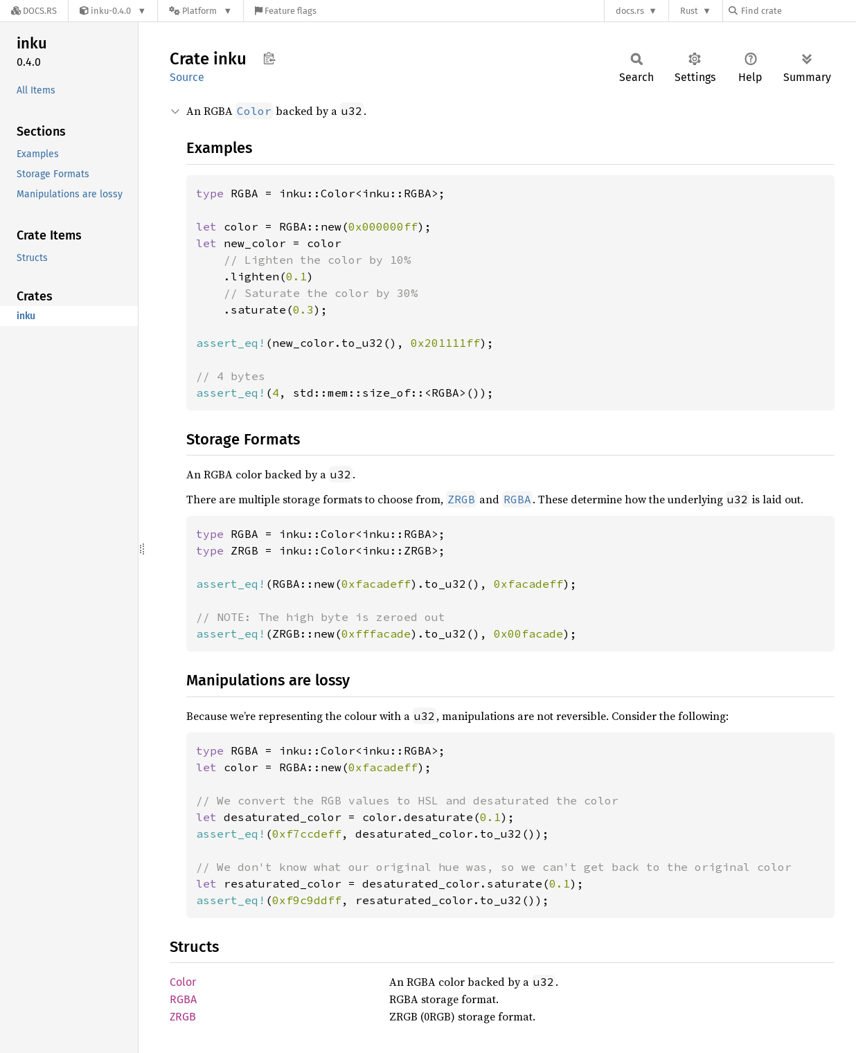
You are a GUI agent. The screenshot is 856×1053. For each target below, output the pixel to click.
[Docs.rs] (34, 10)
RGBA (183, 999)
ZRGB (183, 1016)
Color (183, 982)
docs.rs (630, 11)
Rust (689, 11)
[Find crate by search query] (798, 10)
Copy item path (269, 58)
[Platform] (200, 10)
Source (187, 77)
